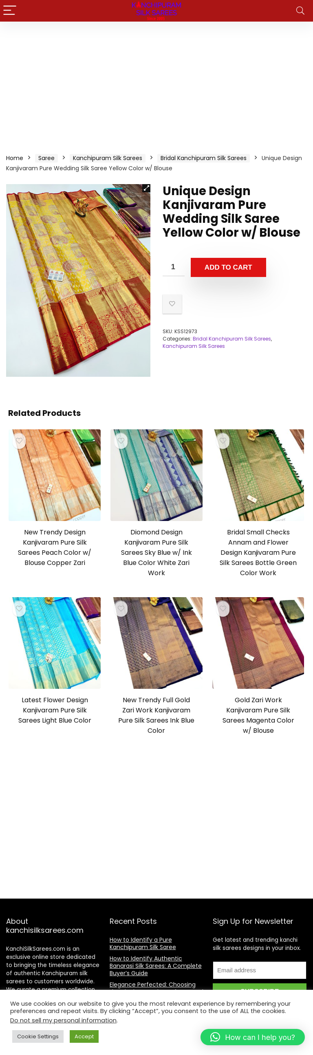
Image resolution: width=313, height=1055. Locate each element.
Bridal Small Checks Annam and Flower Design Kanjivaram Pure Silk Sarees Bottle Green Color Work (258, 553)
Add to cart (228, 267)
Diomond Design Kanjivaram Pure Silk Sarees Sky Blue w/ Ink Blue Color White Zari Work (156, 553)
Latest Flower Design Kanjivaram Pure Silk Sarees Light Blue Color (54, 710)
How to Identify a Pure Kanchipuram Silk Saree (143, 943)
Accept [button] (84, 1036)
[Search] (300, 11)
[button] (146, 188)
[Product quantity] (174, 267)
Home (14, 158)
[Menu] (10, 11)
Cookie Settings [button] (38, 1036)
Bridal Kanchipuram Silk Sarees (204, 158)
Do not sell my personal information (63, 1020)
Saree (46, 158)
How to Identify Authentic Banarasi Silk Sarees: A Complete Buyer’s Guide (156, 965)
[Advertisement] (156, 83)
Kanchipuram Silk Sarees (107, 158)
